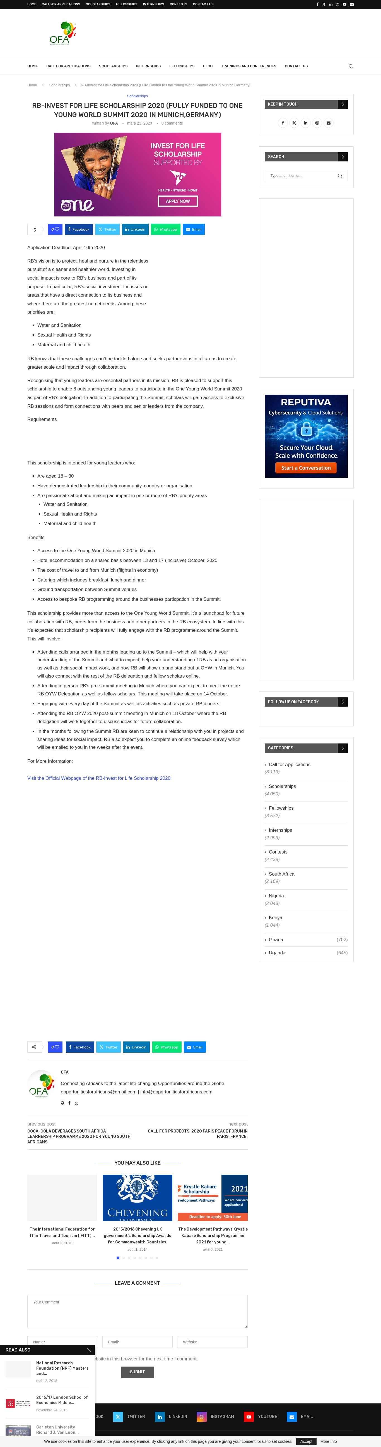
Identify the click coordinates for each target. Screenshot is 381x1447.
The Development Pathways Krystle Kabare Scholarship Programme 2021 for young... (213, 1236)
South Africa (282, 874)
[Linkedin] (330, 4)
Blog (208, 66)
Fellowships (127, 4)
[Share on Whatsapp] (165, 229)
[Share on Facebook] (79, 229)
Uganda (308, 953)
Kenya (275, 917)
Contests (178, 4)
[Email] (352, 4)
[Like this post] (57, 229)
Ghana (308, 939)
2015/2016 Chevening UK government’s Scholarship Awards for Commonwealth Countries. (137, 1236)
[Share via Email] (194, 229)
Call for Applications (61, 4)
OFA (114, 123)
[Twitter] (324, 4)
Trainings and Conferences (248, 66)
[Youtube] (344, 4)
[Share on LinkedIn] (135, 229)
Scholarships (98, 4)
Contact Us (203, 4)
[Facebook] (318, 4)
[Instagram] (337, 4)
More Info (328, 1441)
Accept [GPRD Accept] (306, 1441)
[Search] (351, 66)
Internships (153, 4)
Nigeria (276, 895)
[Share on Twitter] (107, 229)
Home (31, 4)
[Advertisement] (252, 32)
